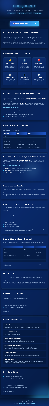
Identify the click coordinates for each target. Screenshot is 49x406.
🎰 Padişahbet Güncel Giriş (24, 23)
